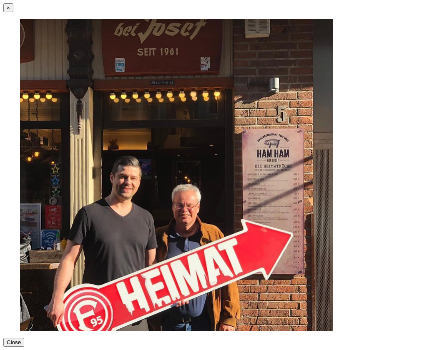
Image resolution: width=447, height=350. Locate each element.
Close (14, 342)
